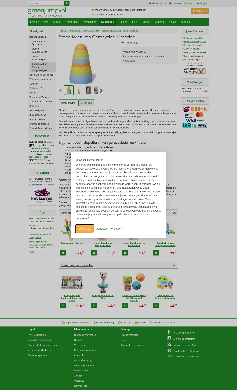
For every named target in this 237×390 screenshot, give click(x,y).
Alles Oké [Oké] (84, 228)
